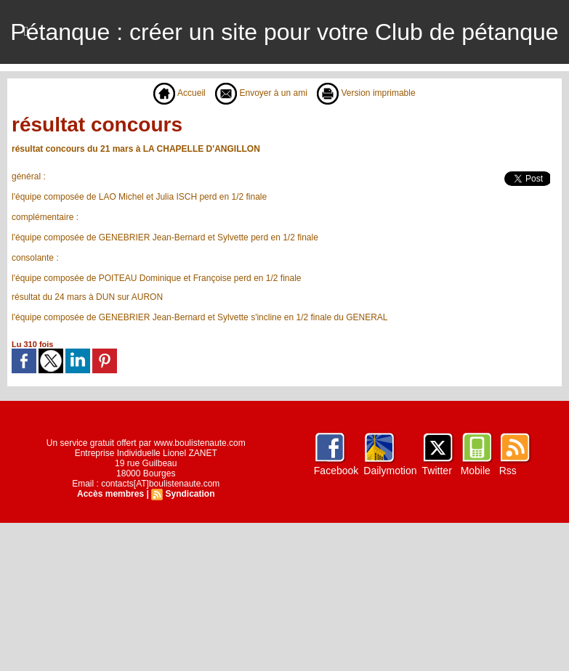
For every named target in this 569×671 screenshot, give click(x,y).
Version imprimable (366, 93)
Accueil (179, 93)
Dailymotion (389, 470)
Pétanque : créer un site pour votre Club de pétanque (284, 32)
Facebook (336, 470)
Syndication (189, 494)
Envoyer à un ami (261, 93)
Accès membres (110, 494)
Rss (508, 470)
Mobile (476, 470)
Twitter (437, 470)
